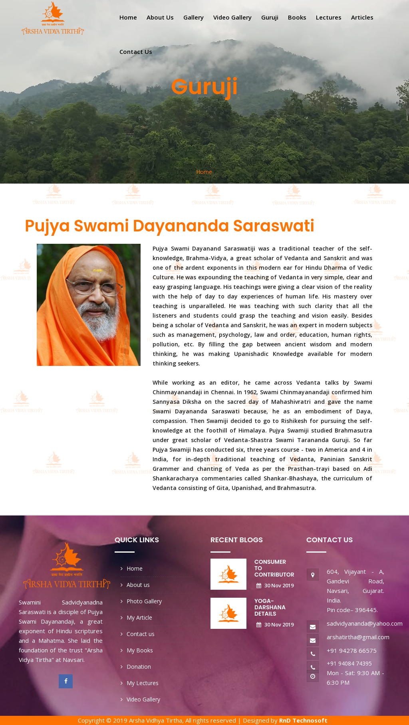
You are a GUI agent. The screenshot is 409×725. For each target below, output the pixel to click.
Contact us (135, 51)
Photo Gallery (144, 601)
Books (297, 17)
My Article (139, 617)
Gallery (193, 17)
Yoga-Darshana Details (270, 607)
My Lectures (143, 683)
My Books (140, 650)
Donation (139, 666)
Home (128, 17)
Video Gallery (143, 699)
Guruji (269, 17)
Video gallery (232, 17)
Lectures (328, 17)
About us (160, 17)
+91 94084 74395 (349, 663)
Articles (362, 17)
